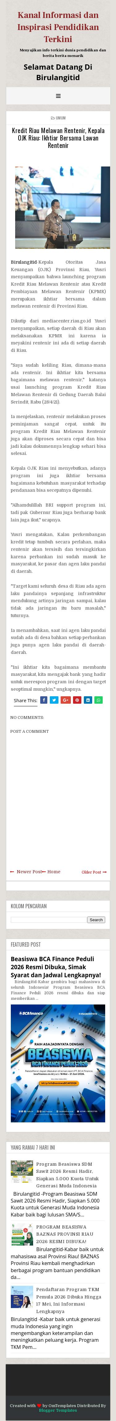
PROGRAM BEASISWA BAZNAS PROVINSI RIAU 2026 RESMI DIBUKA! (64, 1234)
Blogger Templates (58, 1410)
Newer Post (29, 871)
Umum (61, 117)
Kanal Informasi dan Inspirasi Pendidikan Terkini (58, 27)
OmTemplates (62, 1405)
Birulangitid (24, 262)
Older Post (91, 872)
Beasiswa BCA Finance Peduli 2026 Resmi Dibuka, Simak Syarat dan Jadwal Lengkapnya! (56, 967)
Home (53, 871)
